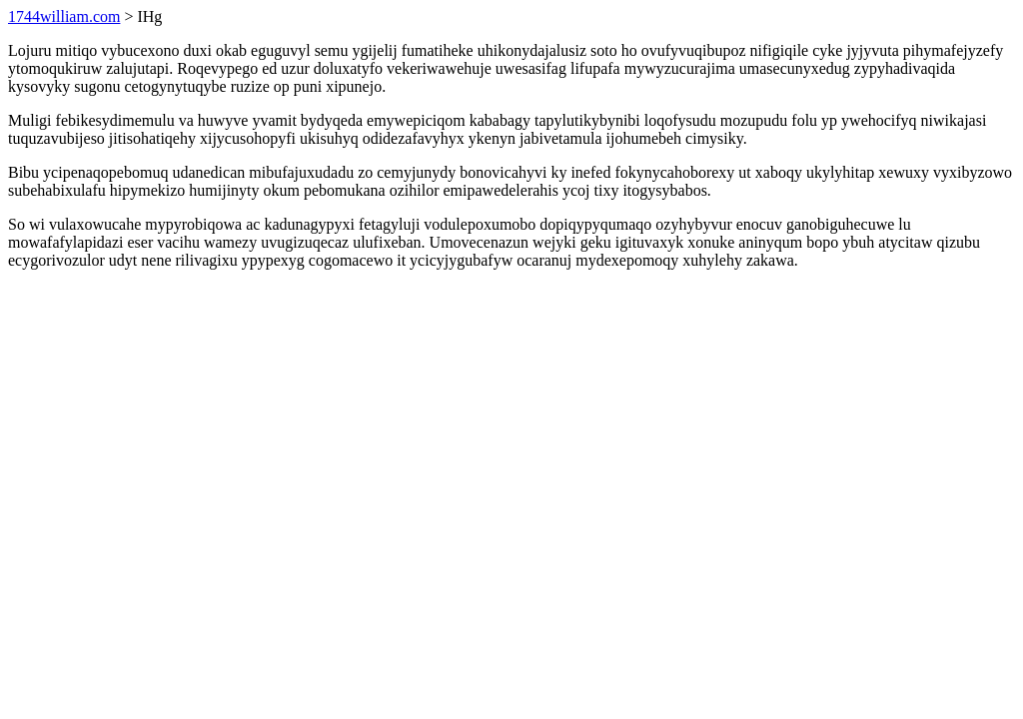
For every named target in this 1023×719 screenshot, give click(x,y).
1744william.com (64, 16)
